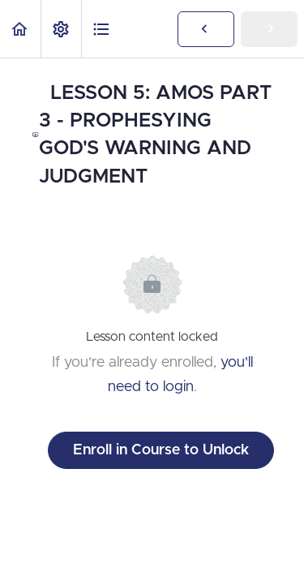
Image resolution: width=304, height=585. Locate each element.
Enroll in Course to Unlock (161, 450)
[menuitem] (61, 29)
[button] (20, 29)
